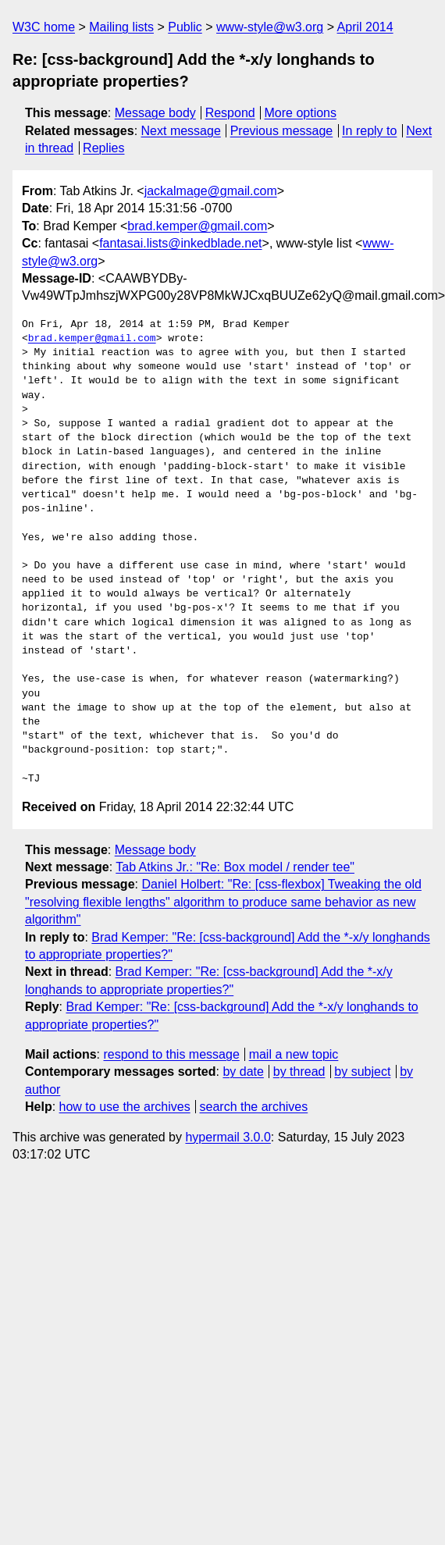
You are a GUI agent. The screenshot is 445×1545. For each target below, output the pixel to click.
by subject (362, 1071)
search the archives (254, 1106)
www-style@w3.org (269, 27)
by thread (299, 1071)
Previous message (281, 130)
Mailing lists (121, 27)
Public (185, 27)
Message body (155, 112)
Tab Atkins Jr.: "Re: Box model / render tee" (235, 867)
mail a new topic (294, 1054)
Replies (103, 148)
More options (301, 112)
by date (242, 1071)
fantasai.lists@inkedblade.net (180, 243)
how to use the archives (124, 1106)
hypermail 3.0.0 (227, 1137)
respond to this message (171, 1054)
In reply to (369, 130)
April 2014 (365, 27)
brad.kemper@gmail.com (197, 226)
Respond (230, 112)
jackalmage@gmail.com (210, 191)
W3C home (43, 27)
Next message (181, 130)
